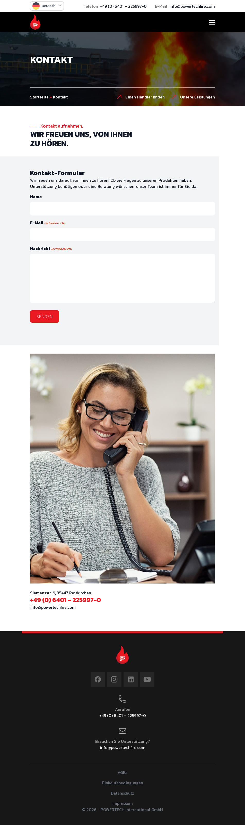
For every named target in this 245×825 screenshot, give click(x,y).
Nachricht (51, 248)
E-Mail (47, 223)
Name (36, 197)
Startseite (39, 97)
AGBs (122, 772)
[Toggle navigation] (212, 22)
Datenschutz (122, 793)
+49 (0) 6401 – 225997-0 (123, 6)
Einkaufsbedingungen (122, 783)
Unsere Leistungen (193, 97)
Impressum (122, 803)
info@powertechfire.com (192, 6)
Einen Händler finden (140, 97)
